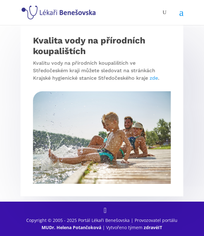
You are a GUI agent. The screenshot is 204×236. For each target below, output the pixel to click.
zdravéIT (153, 227)
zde (153, 78)
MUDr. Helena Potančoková (71, 227)
